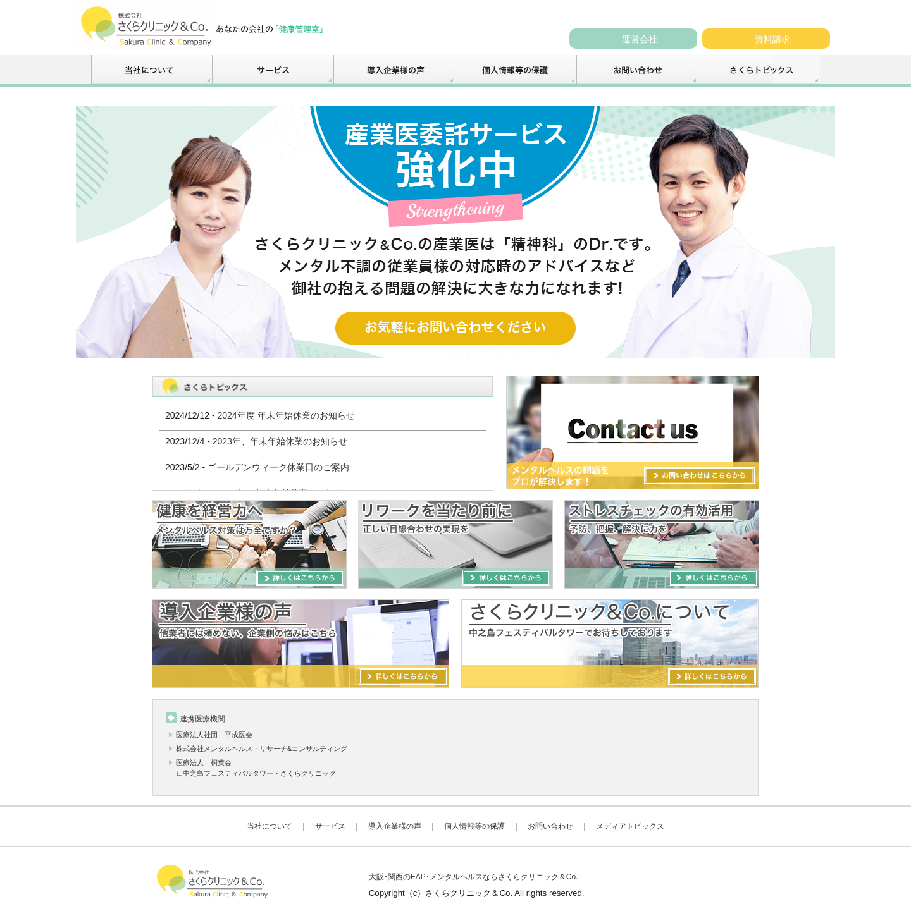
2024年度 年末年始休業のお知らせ (286, 415)
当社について (269, 826)
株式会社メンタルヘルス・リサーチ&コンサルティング (261, 748)
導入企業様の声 (394, 826)
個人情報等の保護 (474, 826)
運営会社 (639, 39)
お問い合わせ (550, 826)
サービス (330, 826)
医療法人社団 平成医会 (214, 734)
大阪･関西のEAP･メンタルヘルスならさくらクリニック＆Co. (473, 876)
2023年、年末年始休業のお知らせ (280, 441)
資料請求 (772, 39)
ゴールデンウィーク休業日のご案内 (278, 467)
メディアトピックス (630, 826)
